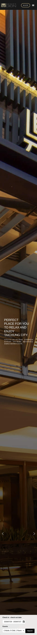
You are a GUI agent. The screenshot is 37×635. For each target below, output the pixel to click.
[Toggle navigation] (33, 5)
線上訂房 (25, 5)
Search (30, 631)
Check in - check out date (12, 617)
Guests (5, 626)
